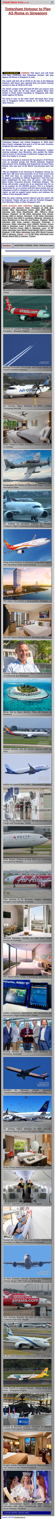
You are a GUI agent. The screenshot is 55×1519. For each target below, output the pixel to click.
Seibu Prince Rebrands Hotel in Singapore (27, 1151)
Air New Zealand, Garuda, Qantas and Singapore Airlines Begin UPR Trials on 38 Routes (27, 1263)
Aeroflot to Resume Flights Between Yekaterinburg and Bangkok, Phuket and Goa (27, 1075)
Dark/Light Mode (11, 73)
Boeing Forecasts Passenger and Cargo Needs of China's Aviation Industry (27, 352)
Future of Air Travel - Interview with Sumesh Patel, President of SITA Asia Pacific (27, 208)
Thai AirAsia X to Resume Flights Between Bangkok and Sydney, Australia (27, 884)
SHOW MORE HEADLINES (16, 1513)
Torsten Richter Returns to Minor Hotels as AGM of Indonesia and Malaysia (27, 658)
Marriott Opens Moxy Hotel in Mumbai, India (27, 621)
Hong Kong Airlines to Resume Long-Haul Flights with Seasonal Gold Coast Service (27, 547)
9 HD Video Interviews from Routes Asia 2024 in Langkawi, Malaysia (27, 217)
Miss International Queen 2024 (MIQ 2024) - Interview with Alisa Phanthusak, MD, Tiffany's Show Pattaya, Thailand (27, 212)
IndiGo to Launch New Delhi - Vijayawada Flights (27, 770)
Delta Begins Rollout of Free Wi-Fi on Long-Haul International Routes (27, 844)
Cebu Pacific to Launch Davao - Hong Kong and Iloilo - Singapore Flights (27, 1375)
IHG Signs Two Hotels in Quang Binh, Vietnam (27, 585)
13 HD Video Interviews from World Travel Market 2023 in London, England (27, 230)
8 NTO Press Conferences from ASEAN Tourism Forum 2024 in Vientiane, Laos (27, 227)
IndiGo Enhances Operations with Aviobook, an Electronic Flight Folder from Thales (27, 998)
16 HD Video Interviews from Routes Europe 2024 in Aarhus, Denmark (27, 215)
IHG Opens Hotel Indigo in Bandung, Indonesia (27, 960)
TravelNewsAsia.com (19, 1517)
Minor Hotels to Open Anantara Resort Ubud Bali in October (27, 429)
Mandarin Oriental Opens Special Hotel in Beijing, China (27, 275)
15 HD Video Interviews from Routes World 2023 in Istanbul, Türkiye (27, 235)
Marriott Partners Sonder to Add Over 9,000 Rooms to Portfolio (27, 923)
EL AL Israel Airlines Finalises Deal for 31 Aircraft (27, 1340)
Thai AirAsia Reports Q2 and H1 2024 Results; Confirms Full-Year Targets (27, 1302)
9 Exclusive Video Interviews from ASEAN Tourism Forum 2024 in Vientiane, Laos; (27, 224)
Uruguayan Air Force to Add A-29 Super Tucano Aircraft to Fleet (27, 469)
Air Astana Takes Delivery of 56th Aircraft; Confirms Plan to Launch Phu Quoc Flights (27, 1114)
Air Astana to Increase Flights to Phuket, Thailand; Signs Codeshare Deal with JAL (27, 509)
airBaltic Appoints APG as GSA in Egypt (27, 1187)
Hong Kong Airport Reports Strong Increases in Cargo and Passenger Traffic (27, 805)
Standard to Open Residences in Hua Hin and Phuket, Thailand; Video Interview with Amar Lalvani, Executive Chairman (27, 220)
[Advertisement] (27, 44)
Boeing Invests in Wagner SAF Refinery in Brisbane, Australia (27, 1036)
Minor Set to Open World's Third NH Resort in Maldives (27, 697)
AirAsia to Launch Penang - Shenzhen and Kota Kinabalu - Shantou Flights (27, 313)
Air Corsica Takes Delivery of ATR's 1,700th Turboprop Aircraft (27, 391)
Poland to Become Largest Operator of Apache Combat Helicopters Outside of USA (27, 1411)
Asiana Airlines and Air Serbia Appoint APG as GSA (27, 735)
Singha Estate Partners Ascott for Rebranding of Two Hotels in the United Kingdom (27, 1450)
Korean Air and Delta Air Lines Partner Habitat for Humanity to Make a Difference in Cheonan (27, 1225)
